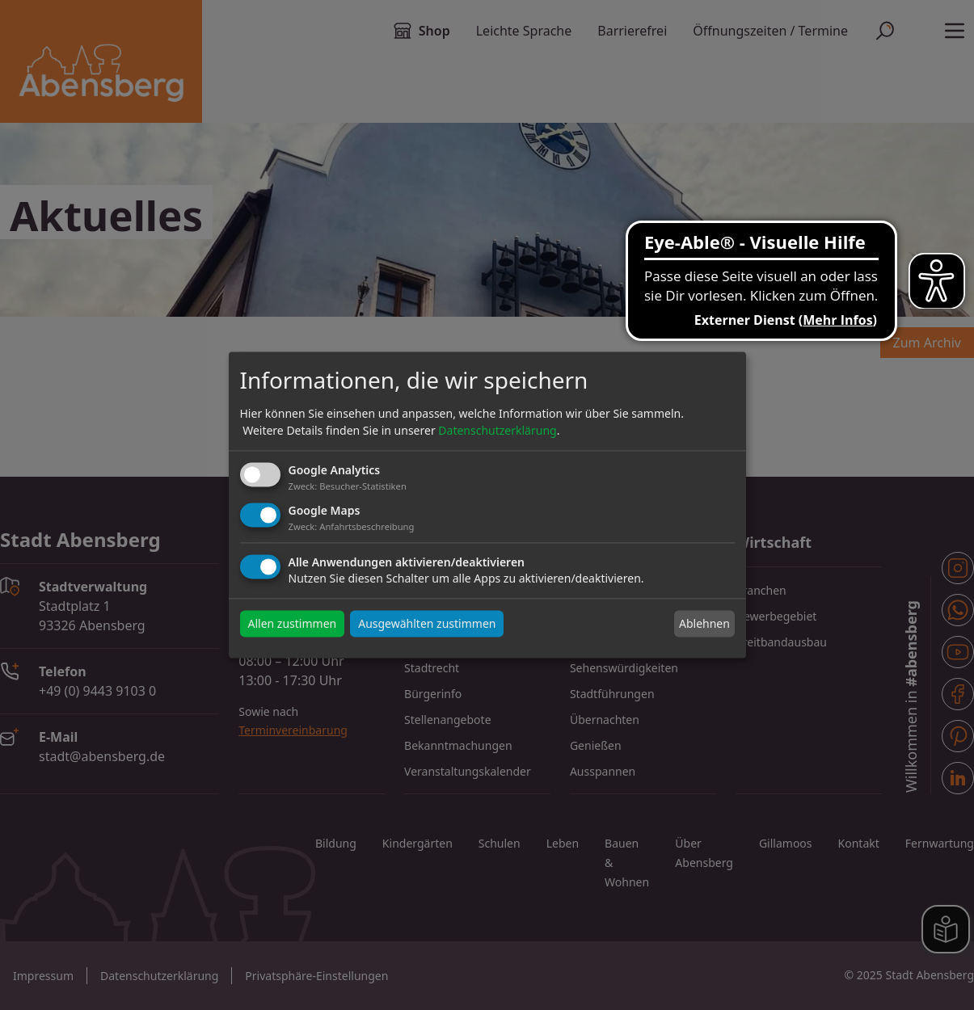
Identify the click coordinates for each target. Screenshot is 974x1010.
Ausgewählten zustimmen (426, 624)
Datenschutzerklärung (497, 430)
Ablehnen (704, 623)
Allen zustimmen (292, 624)
